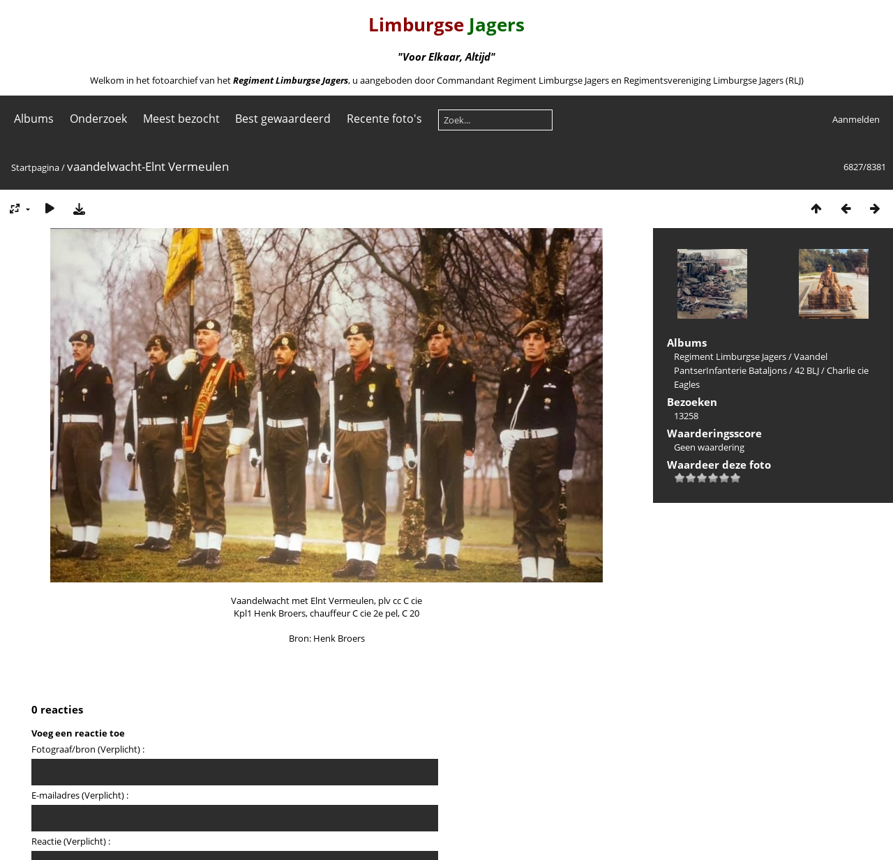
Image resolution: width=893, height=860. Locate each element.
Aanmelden (856, 119)
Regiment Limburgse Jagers (730, 356)
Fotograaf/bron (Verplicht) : (87, 749)
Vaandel (810, 356)
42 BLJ (807, 370)
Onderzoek (98, 118)
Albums (34, 118)
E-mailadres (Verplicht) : (79, 795)
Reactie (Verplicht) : (70, 841)
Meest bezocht (181, 118)
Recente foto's (384, 118)
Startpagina (35, 167)
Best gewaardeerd (283, 118)
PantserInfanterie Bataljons (730, 370)
